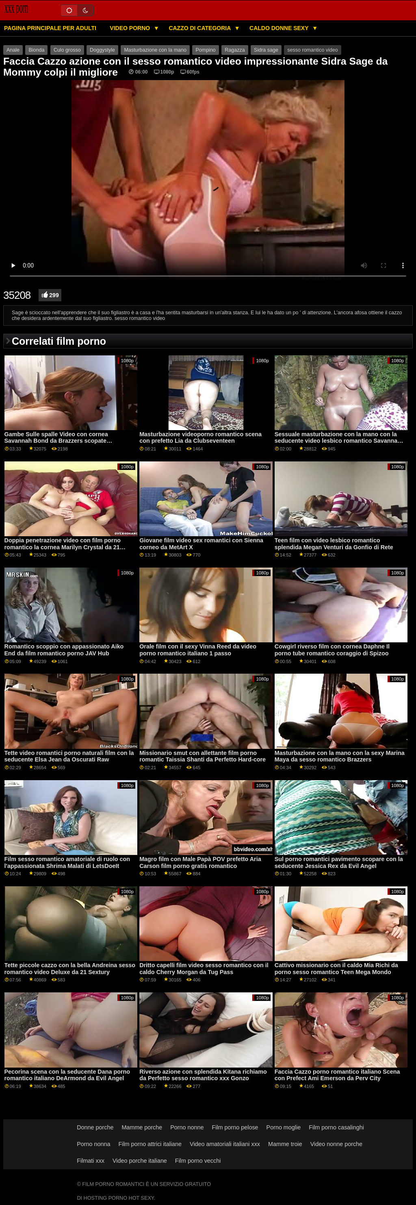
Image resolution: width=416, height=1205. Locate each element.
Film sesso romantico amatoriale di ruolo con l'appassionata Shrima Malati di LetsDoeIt (67, 862)
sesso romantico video (312, 50)
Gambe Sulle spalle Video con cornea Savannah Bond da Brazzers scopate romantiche (56, 441)
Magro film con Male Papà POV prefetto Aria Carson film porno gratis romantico (200, 862)
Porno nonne (187, 1127)
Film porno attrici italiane (150, 1144)
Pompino (205, 50)
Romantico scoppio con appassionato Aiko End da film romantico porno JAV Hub (64, 650)
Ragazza (235, 50)
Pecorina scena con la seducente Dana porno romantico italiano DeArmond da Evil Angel (67, 1075)
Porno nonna (93, 1144)
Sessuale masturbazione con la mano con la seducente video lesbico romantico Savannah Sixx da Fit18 (338, 441)
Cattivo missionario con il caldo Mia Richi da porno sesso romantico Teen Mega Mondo (336, 968)
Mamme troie (285, 1144)
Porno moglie (283, 1127)
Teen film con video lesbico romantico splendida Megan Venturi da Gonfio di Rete (334, 543)
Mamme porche (141, 1127)
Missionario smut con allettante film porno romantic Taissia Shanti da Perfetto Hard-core (202, 756)
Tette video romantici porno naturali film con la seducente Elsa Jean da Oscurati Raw (69, 756)
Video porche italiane (140, 1160)
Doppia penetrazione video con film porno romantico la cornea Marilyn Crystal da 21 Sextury (62, 547)
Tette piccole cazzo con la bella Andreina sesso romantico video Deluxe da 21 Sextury (69, 968)
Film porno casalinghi (336, 1127)
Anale (13, 50)
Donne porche (95, 1127)
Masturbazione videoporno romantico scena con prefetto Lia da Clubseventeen (200, 437)
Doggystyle (102, 50)
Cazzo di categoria (200, 28)
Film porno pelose (235, 1127)
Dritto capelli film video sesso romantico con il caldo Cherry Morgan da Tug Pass (204, 968)
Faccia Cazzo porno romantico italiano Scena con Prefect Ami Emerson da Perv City (337, 1075)
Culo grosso (67, 50)
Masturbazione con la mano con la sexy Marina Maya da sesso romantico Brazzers (340, 756)
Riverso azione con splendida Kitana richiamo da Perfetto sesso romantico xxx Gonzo (203, 1075)
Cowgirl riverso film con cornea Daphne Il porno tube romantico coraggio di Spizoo (332, 650)
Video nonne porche (336, 1144)
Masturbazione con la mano (155, 50)
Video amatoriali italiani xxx (225, 1144)
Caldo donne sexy (279, 28)
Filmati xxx (90, 1160)
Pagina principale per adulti (50, 28)
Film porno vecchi (198, 1160)
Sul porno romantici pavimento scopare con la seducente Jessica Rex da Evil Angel (339, 862)
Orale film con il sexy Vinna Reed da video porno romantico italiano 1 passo (197, 650)
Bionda (36, 50)
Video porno (131, 28)
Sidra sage (266, 50)
